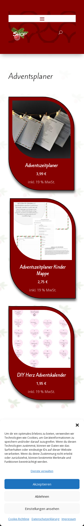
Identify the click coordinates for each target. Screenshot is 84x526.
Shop (20, 34)
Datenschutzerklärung (45, 519)
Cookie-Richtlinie (18, 519)
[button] (77, 425)
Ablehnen (42, 496)
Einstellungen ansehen (42, 508)
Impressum (69, 519)
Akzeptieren (42, 484)
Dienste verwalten (42, 471)
